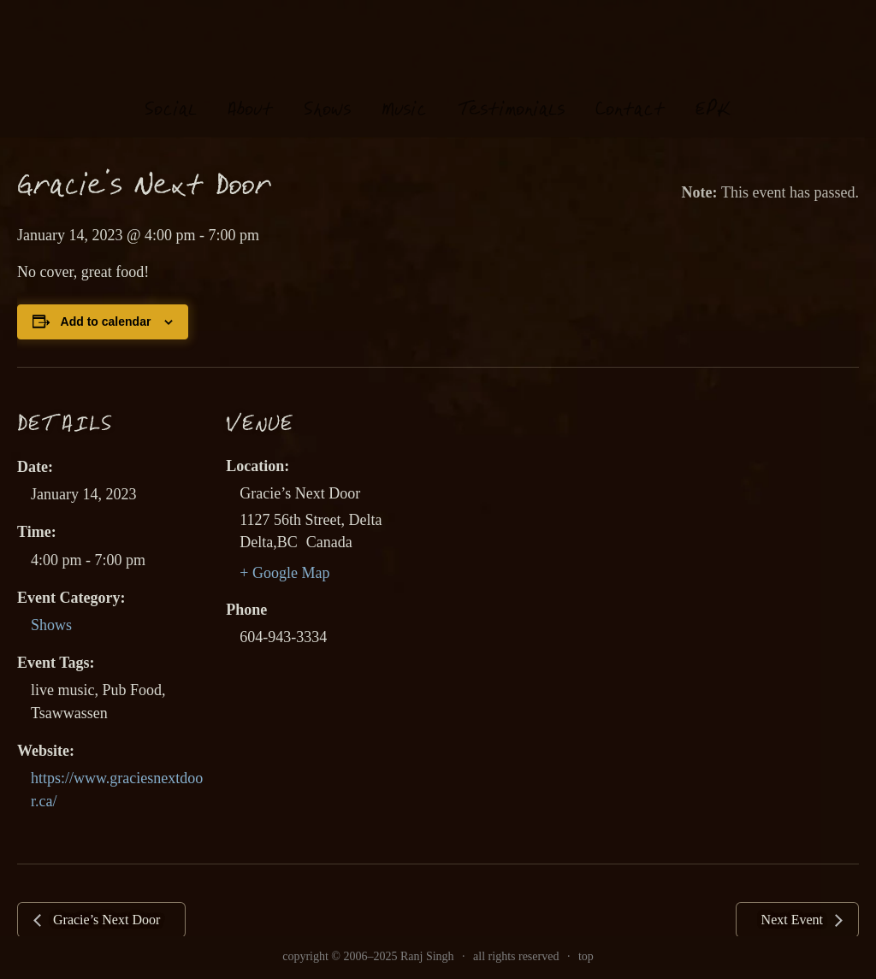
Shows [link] (51, 625)
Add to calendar (106, 321)
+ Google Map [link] (284, 572)
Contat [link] (630, 93)
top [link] (586, 956)
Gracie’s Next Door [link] (105, 919)
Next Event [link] (793, 919)
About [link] (250, 93)
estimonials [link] (511, 93)
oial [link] (171, 93)
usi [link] (404, 93)
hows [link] (327, 93)
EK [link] (713, 93)
